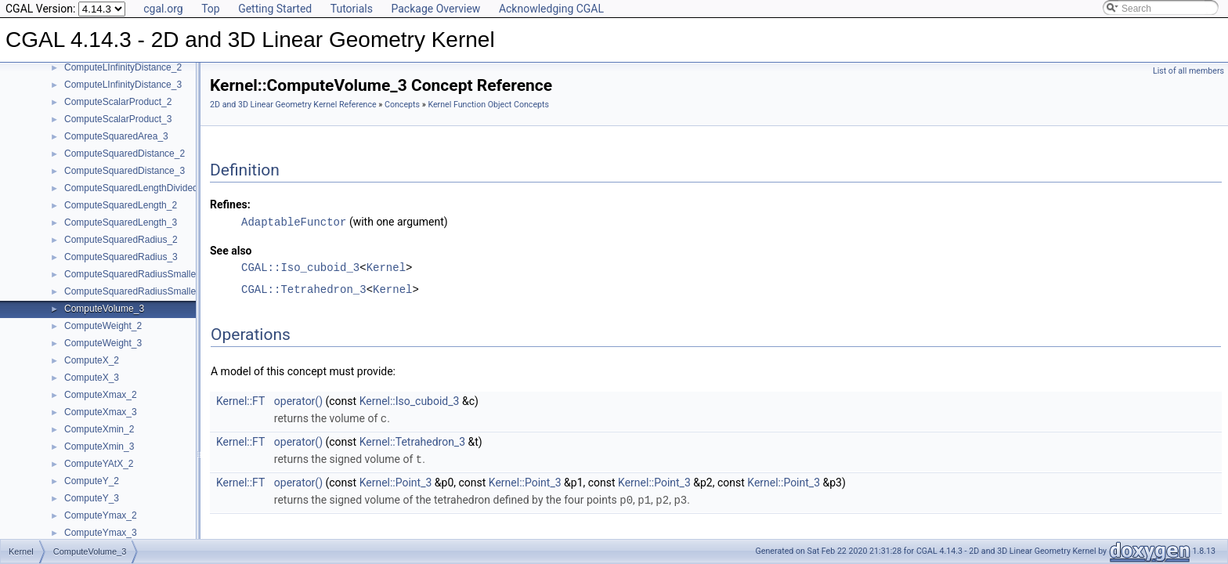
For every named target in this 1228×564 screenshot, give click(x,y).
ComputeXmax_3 (100, 412)
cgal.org (162, 8)
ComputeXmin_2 (99, 429)
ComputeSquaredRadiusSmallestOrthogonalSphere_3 (177, 291)
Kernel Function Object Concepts (488, 104)
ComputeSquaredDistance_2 (124, 153)
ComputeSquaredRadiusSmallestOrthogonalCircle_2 (174, 274)
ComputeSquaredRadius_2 (121, 239)
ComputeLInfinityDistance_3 (123, 84)
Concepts (402, 104)
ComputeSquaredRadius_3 (121, 256)
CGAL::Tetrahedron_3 (304, 288)
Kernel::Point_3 (395, 480)
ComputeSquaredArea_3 (116, 136)
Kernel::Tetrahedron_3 (412, 440)
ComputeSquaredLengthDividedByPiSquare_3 (161, 188)
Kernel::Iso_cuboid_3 (409, 400)
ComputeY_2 (91, 480)
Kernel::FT (240, 400)
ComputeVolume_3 (104, 308)
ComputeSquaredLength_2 (120, 205)
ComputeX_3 (91, 377)
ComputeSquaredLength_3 (120, 222)
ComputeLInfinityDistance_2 (123, 67)
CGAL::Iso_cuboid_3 (300, 266)
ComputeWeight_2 (103, 325)
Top (210, 8)
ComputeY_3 (91, 498)
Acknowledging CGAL (551, 8)
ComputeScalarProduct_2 (118, 101)
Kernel (386, 266)
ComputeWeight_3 (103, 343)
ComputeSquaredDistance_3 (124, 170)
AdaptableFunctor (293, 221)
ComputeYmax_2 (100, 515)
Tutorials (351, 8)
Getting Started (275, 8)
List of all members (1188, 71)
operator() (298, 400)
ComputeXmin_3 (99, 446)
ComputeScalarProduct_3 (118, 119)
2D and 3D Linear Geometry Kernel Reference (293, 104)
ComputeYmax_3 (100, 532)
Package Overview (435, 8)
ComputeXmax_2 (100, 394)
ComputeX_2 (91, 360)
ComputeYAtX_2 (99, 463)
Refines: (230, 204)
